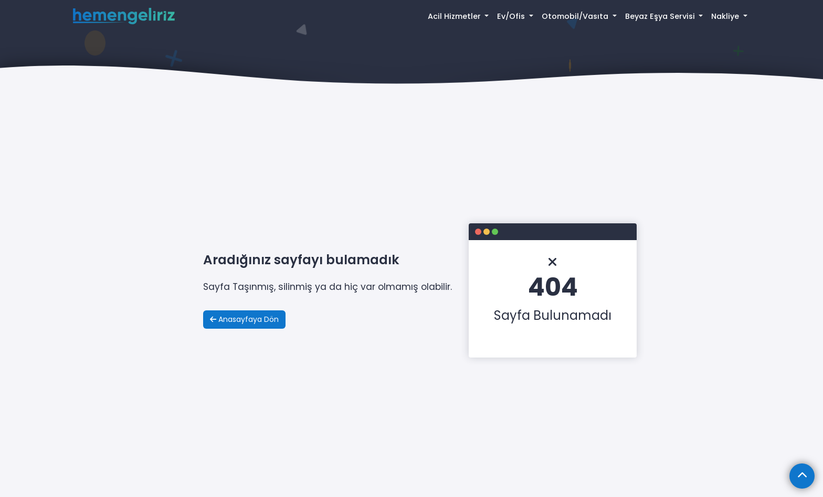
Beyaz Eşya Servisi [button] (661, 16)
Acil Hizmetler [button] (455, 16)
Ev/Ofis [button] (512, 16)
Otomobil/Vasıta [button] (576, 16)
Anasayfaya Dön (244, 319)
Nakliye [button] (726, 16)
